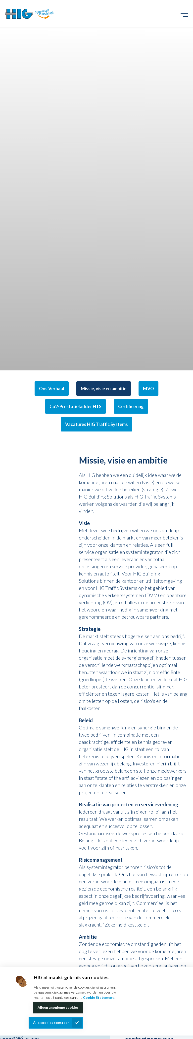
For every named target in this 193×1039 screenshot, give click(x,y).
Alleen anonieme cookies (58, 1007)
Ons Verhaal (51, 388)
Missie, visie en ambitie (103, 388)
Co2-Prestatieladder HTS (75, 406)
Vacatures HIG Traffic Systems (96, 424)
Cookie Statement (98, 997)
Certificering (131, 406)
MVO (148, 388)
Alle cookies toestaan (51, 1022)
